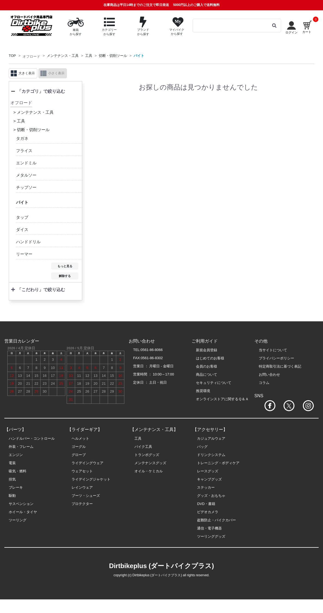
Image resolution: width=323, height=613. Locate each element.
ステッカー (206, 487)
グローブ (79, 455)
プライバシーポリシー (276, 358)
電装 (12, 463)
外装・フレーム (21, 447)
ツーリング (17, 520)
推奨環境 (203, 391)
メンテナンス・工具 (63, 56)
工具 (88, 56)
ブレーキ (16, 487)
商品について (206, 374)
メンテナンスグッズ (150, 463)
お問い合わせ (269, 374)
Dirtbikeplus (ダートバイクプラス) (161, 565)
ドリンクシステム (211, 455)
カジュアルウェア (211, 438)
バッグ (202, 447)
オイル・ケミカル (148, 471)
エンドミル (26, 163)
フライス (24, 150)
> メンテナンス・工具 (33, 112)
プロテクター (82, 504)
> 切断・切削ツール (31, 129)
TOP (12, 56)
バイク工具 (143, 447)
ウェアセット (82, 471)
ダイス (22, 229)
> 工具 (19, 121)
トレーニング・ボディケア (218, 463)
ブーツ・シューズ (86, 496)
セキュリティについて (213, 383)
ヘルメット (80, 438)
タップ (22, 217)
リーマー (24, 254)
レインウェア (82, 487)
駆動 (12, 496)
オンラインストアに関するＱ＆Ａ (222, 399)
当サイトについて (273, 350)
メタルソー (26, 175)
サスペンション (21, 504)
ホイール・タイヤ (23, 512)
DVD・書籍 (206, 504)
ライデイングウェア (87, 463)
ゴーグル (79, 447)
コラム (264, 383)
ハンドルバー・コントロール (32, 438)
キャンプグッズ (209, 479)
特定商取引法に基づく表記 (280, 366)
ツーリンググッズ (211, 536)
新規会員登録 (206, 350)
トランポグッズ (146, 455)
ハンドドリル (28, 241)
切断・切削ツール (113, 56)
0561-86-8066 (152, 350)
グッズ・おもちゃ (211, 496)
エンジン (16, 455)
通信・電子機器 (209, 528)
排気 (12, 479)
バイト (139, 56)
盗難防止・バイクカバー (216, 520)
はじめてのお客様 (210, 358)
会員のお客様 (206, 366)
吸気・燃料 (17, 471)
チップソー (26, 187)
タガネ (22, 138)
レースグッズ (207, 471)
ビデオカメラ (207, 512)
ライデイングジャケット (91, 479)
